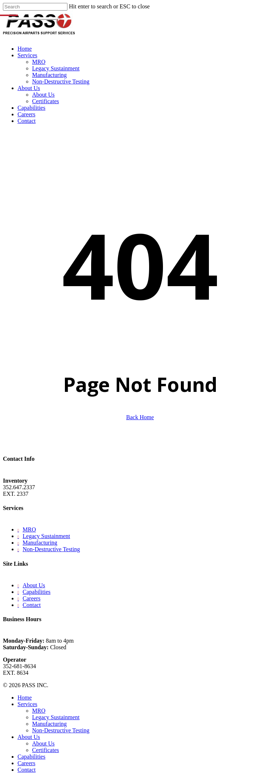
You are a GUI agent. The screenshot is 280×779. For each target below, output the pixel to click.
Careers (31, 598)
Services (27, 704)
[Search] (35, 7)
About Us (34, 585)
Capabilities (36, 592)
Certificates (45, 750)
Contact (32, 605)
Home (25, 697)
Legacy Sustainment (46, 536)
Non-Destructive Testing (51, 549)
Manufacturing (40, 543)
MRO (29, 529)
